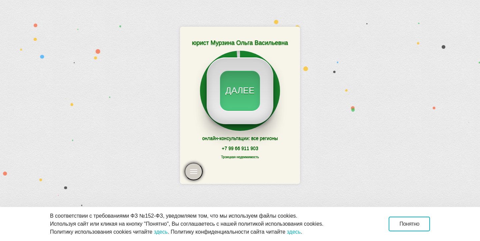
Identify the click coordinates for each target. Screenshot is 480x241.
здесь (161, 232)
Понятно (409, 224)
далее (239, 90)
